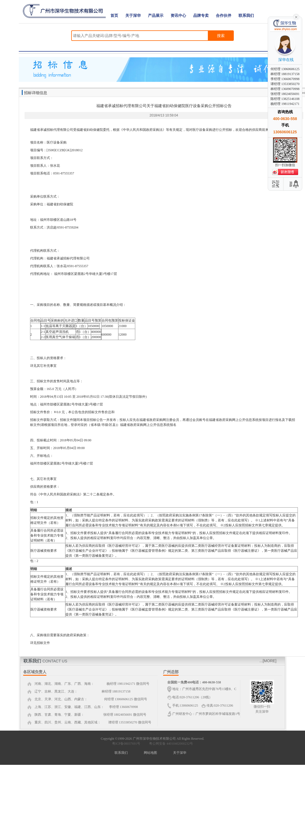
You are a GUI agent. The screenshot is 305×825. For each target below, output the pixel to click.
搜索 (221, 35)
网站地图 (150, 753)
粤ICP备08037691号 (126, 744)
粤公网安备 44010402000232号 (170, 744)
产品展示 (155, 16)
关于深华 (133, 16)
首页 (114, 16)
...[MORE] (267, 661)
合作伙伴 (223, 16)
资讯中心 (178, 16)
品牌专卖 (201, 16)
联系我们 (246, 16)
